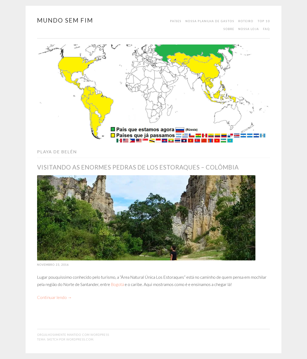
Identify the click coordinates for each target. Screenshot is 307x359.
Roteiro (245, 21)
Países (175, 21)
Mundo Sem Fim (65, 20)
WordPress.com (79, 339)
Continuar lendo (54, 297)
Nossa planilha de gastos (209, 21)
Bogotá (117, 284)
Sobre (228, 29)
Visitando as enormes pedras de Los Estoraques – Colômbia (138, 167)
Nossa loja (248, 29)
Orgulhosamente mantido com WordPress (73, 334)
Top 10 (264, 21)
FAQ (266, 29)
